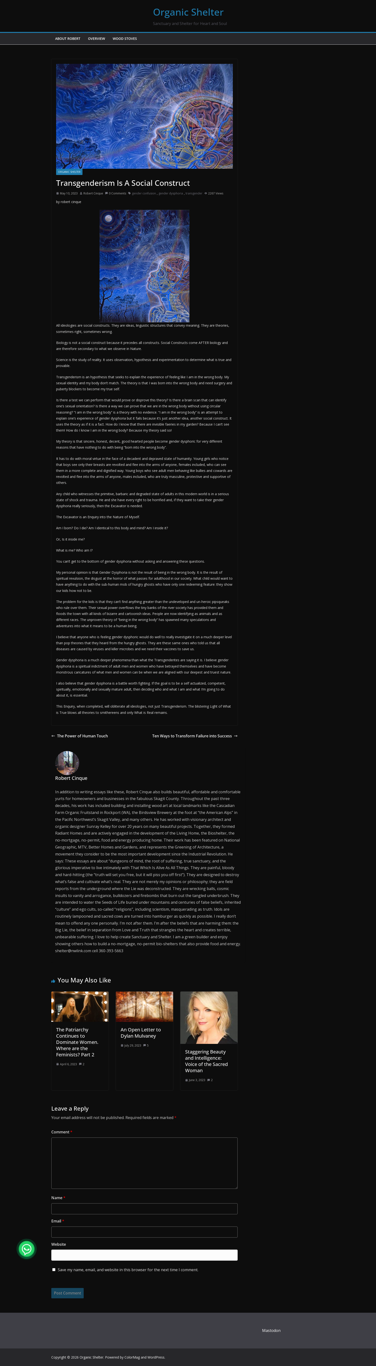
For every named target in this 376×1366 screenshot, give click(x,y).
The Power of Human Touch (79, 736)
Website (58, 1244)
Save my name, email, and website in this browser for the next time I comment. (128, 1269)
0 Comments (115, 193)
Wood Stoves (125, 38)
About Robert (67, 38)
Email (57, 1221)
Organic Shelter (188, 11)
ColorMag (132, 1357)
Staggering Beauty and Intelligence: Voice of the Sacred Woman (206, 1061)
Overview (96, 38)
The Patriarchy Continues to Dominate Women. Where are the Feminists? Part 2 (77, 1042)
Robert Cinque (93, 193)
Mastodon (271, 1330)
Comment (61, 1132)
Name (58, 1197)
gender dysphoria (171, 193)
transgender (194, 193)
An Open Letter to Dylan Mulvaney (141, 1032)
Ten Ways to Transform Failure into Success (195, 736)
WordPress (155, 1357)
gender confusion (144, 193)
